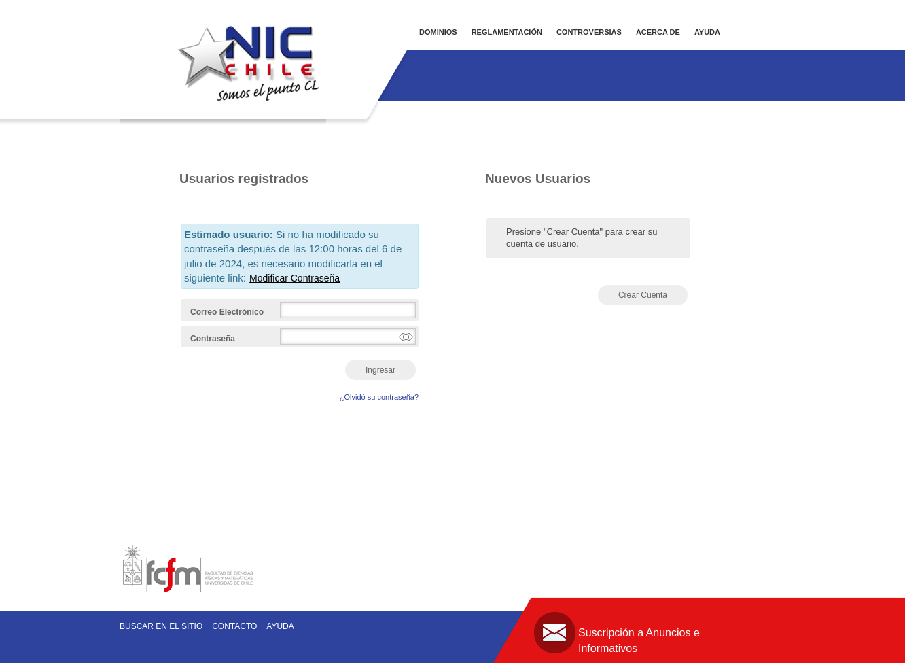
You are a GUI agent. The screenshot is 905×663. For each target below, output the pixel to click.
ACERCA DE (658, 32)
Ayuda (280, 626)
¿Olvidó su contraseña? (379, 397)
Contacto (234, 626)
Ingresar (380, 370)
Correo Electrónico (227, 312)
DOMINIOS (438, 32)
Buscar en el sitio (161, 626)
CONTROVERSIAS (589, 32)
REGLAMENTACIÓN (507, 32)
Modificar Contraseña (294, 278)
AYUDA (707, 32)
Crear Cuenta (642, 295)
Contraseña (212, 338)
